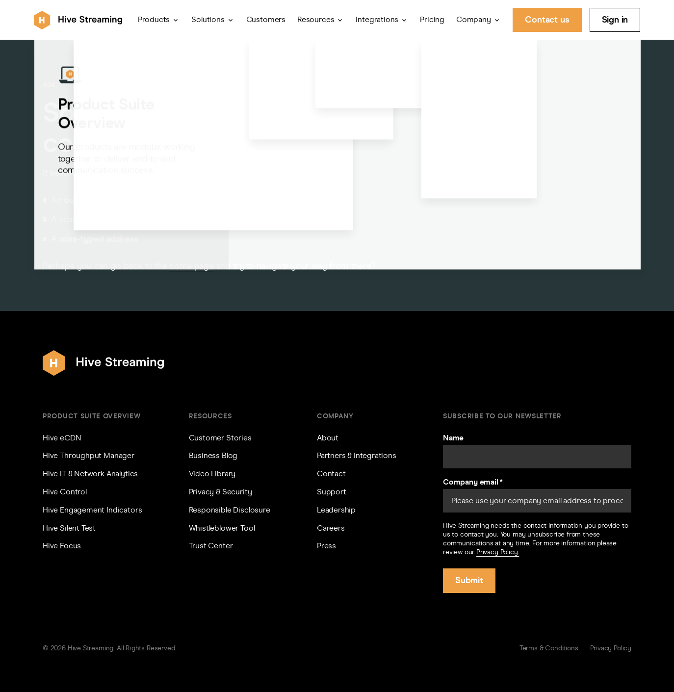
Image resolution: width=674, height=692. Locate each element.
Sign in (615, 19)
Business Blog (213, 455)
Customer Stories (220, 437)
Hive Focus (62, 545)
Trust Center (211, 545)
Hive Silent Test (69, 528)
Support (331, 491)
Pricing (432, 19)
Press (326, 545)
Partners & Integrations (356, 455)
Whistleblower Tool (222, 528)
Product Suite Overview (91, 416)
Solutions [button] (207, 19)
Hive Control (65, 491)
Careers (331, 528)
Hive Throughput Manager (88, 455)
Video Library (212, 473)
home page (191, 265)
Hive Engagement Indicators (92, 509)
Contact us (547, 19)
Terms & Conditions (548, 648)
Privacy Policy (610, 648)
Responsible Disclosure (229, 509)
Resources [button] (315, 19)
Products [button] (154, 19)
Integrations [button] (377, 19)
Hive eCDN (62, 437)
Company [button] (473, 19)
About (327, 437)
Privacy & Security (220, 491)
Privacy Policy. (497, 552)
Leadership (336, 509)
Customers (265, 19)
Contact (331, 473)
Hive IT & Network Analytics (90, 473)
